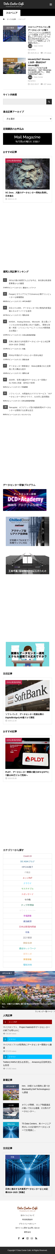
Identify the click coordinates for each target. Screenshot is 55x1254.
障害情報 (27, 959)
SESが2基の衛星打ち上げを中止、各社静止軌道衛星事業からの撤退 (30, 281)
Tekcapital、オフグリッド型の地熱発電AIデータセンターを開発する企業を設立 (30, 409)
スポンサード (27, 894)
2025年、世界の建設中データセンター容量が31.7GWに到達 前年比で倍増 (28, 381)
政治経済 (27, 921)
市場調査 (24, 387)
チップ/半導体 (27, 905)
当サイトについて (27, 1215)
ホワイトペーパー (27, 910)
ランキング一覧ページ (43, 1011)
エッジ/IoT (27, 878)
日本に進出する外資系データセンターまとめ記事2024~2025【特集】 (29, 343)
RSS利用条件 (27, 1220)
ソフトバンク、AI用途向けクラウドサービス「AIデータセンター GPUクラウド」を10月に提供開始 (30, 395)
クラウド (27, 883)
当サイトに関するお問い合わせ (27, 1228)
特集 (23, 349)
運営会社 (27, 1232)
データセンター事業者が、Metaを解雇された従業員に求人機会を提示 (30, 367)
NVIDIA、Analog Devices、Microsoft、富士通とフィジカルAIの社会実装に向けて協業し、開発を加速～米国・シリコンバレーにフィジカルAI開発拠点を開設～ (30, 326)
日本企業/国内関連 (28, 335)
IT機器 (27, 872)
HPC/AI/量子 (26, 301)
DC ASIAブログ (27, 861)
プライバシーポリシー (27, 1224)
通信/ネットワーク (29, 288)
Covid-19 (27, 856)
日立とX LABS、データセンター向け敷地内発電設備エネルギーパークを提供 (30, 309)
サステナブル (26, 414)
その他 (27, 899)
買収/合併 (25, 359)
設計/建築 (27, 937)
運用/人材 (25, 373)
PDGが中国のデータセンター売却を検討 (26, 355)
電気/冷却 (25, 315)
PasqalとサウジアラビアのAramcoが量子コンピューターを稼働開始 (30, 295)
